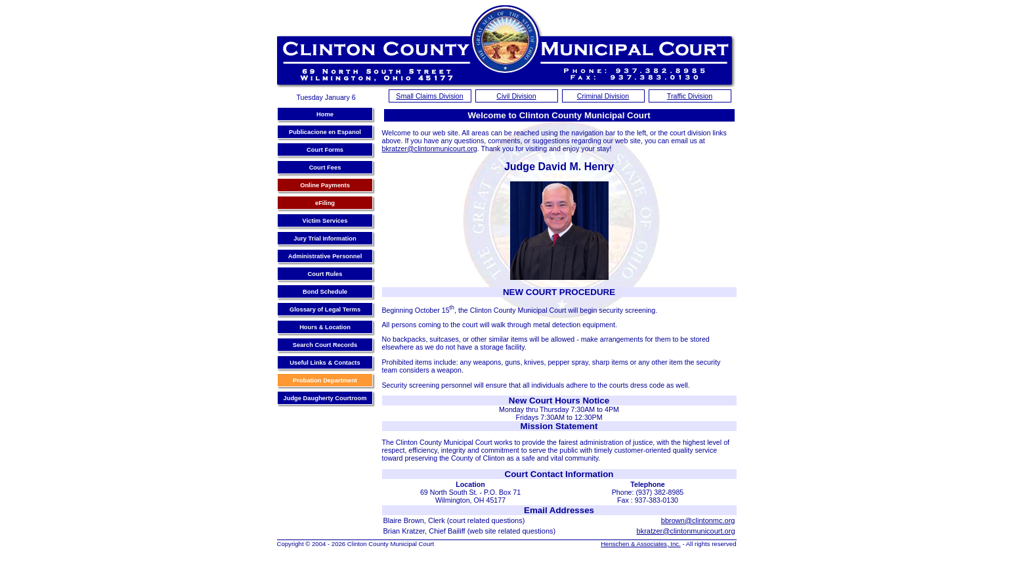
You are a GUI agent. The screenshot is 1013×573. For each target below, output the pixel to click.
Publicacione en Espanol (325, 132)
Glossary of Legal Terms (325, 309)
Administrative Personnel (325, 256)
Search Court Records (325, 345)
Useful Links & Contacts (325, 362)
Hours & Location (325, 327)
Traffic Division (689, 96)
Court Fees (325, 167)
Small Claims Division (429, 96)
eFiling (325, 203)
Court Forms (325, 150)
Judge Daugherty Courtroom (325, 398)
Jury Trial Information (324, 238)
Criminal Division (603, 96)
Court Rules (325, 274)
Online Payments (325, 185)
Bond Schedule (325, 291)
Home (325, 114)
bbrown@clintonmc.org (698, 520)
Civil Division (516, 96)
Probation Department (325, 380)
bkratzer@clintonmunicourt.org (429, 148)
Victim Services (325, 221)
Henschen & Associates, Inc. (641, 543)
